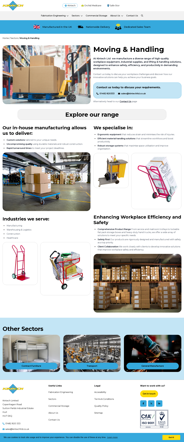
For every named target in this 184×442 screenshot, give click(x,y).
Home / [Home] (6, 38)
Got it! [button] (171, 437)
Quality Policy (101, 406)
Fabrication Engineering (60, 392)
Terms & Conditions (104, 399)
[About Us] (116, 15)
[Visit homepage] (13, 5)
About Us (53, 413)
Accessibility (100, 392)
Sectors (52, 399)
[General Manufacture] (152, 353)
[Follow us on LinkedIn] (159, 403)
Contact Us (54, 420)
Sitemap (98, 413)
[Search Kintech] (142, 15)
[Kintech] (70, 5)
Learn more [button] (112, 437)
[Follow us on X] (151, 403)
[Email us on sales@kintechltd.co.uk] (132, 93)
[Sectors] (77, 15)
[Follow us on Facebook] (143, 403)
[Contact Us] (132, 15)
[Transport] (92, 353)
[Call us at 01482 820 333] (23, 423)
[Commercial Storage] (96, 15)
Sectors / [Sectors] (14, 38)
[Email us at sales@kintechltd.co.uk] (23, 429)
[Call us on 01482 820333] (105, 93)
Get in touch (149, 394)
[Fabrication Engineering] (55, 15)
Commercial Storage (58, 406)
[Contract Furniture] (31, 353)
